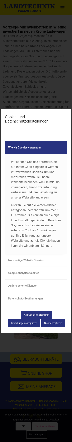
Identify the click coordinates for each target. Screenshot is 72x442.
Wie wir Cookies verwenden (24, 147)
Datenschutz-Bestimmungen (25, 298)
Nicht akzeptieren (53, 323)
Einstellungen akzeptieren (24, 323)
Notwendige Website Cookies (26, 260)
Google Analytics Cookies (23, 272)
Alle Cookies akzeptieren (36, 315)
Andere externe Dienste (22, 285)
